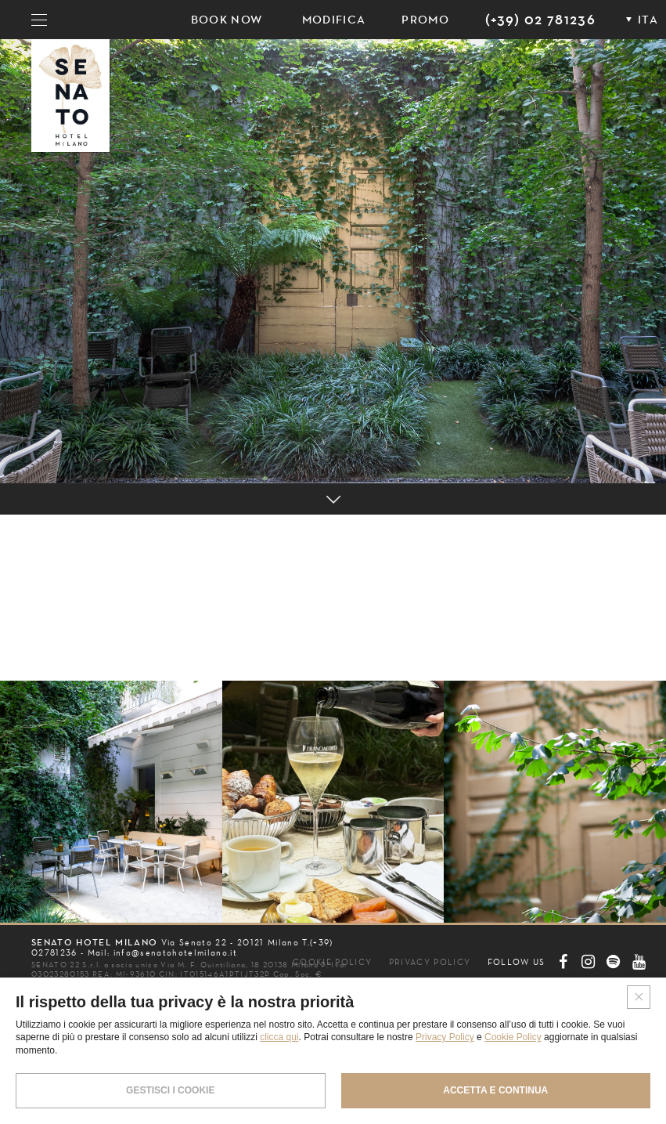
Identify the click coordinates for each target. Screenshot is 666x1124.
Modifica (334, 20)
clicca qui (279, 1037)
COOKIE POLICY (332, 962)
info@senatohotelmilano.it (175, 953)
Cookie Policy (513, 1037)
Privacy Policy (445, 1037)
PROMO (425, 20)
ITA (648, 20)
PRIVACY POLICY (430, 962)
